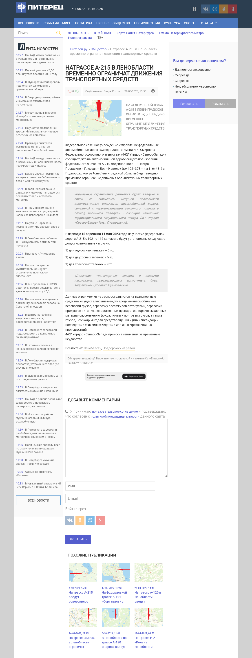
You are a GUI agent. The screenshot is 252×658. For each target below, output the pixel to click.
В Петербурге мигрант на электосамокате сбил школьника (37, 389)
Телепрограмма (80, 37)
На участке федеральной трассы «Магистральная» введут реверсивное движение (37, 131)
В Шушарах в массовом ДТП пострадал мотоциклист (39, 377)
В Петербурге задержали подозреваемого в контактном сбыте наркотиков (36, 333)
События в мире (57, 23)
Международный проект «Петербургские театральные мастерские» (36, 116)
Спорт (189, 23)
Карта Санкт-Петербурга (135, 33)
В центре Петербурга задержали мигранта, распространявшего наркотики (36, 318)
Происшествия (147, 23)
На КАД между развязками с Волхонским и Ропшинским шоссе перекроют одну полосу (39, 161)
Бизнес (102, 23)
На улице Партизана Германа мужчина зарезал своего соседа (38, 226)
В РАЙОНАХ (102, 33)
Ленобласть (92, 348)
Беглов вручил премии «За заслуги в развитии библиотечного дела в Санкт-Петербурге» (38, 177)
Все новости (38, 500)
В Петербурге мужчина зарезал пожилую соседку (35, 461)
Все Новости (29, 23)
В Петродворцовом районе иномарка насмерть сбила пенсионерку (38, 100)
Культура (172, 23)
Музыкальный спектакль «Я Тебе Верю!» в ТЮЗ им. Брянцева (38, 485)
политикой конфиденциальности (115, 416)
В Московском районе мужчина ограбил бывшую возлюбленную (34, 417)
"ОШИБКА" (86, 363)
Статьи (207, 23)
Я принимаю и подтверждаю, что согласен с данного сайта (115, 414)
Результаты (220, 103)
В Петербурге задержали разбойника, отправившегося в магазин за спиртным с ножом (36, 433)
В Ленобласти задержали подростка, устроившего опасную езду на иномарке (37, 364)
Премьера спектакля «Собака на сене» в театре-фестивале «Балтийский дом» (35, 146)
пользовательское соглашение (115, 411)
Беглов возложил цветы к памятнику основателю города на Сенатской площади (38, 302)
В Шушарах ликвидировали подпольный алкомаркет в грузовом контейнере (38, 85)
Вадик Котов (112, 91)
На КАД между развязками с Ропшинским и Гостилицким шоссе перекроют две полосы (38, 58)
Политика (83, 23)
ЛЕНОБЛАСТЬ (78, 33)
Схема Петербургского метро (181, 33)
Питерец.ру (78, 49)
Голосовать (189, 103)
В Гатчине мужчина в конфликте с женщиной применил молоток (37, 348)
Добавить (78, 539)
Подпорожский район (119, 348)
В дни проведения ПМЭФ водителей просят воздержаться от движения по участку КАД (39, 287)
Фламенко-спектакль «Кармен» (34, 473)
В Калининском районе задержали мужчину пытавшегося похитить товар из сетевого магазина (38, 194)
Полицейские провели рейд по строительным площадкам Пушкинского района (38, 448)
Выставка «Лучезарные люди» (35, 255)
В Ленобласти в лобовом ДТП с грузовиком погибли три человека (36, 241)
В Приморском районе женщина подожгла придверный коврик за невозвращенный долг (37, 211)
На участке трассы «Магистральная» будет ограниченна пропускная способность (32, 270)
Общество (121, 23)
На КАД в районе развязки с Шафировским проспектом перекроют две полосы (39, 402)
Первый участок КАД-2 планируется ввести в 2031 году (36, 72)
